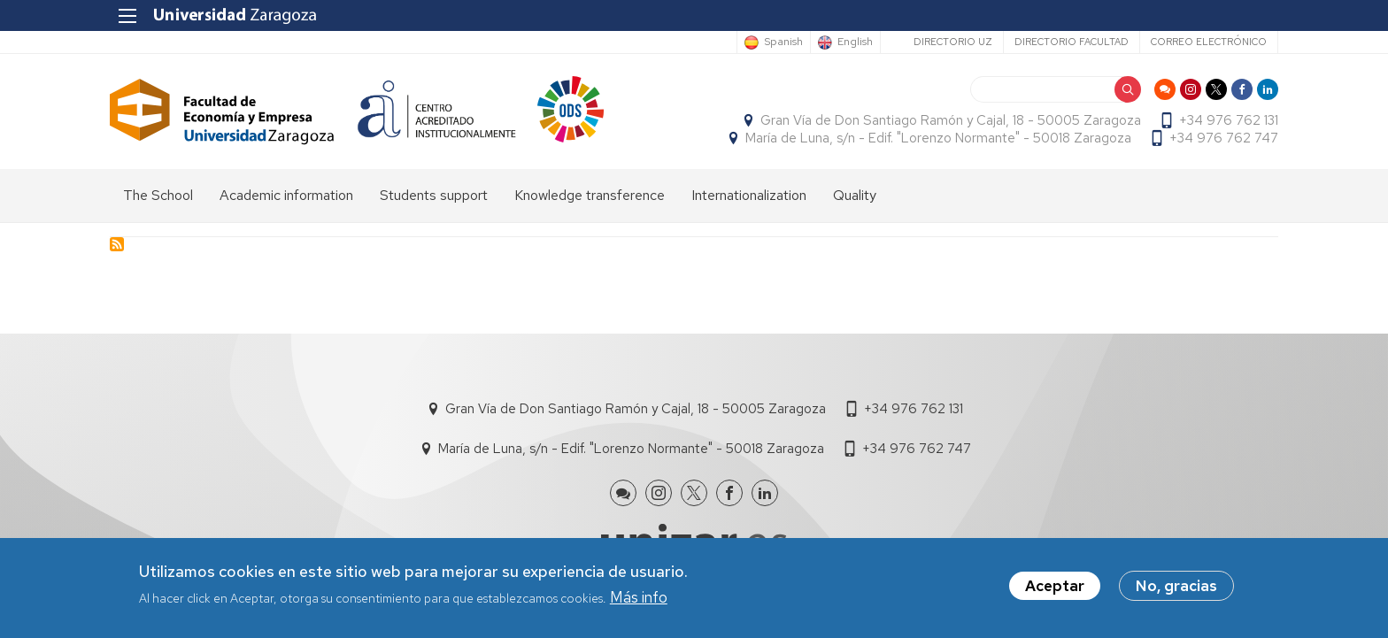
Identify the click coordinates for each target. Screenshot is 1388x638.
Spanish (783, 42)
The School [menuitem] (158, 195)
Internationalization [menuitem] (748, 195)
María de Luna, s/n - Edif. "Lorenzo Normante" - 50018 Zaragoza (938, 138)
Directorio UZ (953, 41)
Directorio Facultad (1071, 41)
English (855, 42)
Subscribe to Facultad (117, 244)
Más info (638, 601)
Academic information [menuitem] (286, 195)
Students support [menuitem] (434, 195)
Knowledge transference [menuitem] (589, 195)
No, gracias (1176, 590)
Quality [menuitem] (854, 195)
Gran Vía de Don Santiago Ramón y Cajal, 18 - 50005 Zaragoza (950, 120)
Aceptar (1054, 590)
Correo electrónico (1209, 41)
